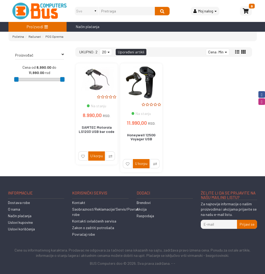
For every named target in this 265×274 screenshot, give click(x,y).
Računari (35, 36)
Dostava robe (19, 202)
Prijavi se (247, 224)
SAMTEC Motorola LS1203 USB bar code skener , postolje (96, 131)
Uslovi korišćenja (21, 229)
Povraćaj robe (83, 234)
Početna (18, 36)
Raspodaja (145, 215)
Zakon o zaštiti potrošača (93, 227)
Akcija (142, 209)
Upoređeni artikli (131, 52)
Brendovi (144, 202)
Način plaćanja (87, 26)
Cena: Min (217, 52)
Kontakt (78, 202)
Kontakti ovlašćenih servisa (94, 221)
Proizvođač (39, 55)
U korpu (96, 156)
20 (106, 52)
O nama (14, 209)
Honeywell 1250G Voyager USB (141, 137)
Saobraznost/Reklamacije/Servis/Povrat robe (105, 212)
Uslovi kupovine (20, 222)
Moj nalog (205, 11)
